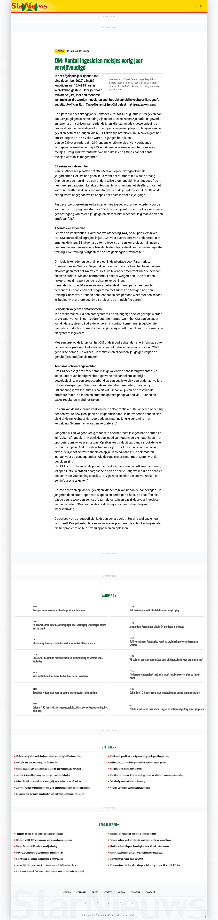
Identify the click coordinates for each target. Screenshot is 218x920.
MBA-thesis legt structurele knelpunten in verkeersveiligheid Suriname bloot (48, 756)
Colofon (135, 892)
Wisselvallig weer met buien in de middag (127, 781)
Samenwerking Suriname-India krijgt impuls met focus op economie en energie (50, 794)
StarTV (108, 892)
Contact (150, 892)
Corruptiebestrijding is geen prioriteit (126, 768)
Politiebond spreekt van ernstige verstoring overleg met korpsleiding (139, 756)
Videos (121, 892)
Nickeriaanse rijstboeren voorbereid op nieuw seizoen (133, 833)
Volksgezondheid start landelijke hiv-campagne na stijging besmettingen (140, 840)
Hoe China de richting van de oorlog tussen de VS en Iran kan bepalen (139, 846)
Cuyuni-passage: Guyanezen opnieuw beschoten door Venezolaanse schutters (48, 768)
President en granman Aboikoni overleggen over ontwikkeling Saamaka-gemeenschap (146, 775)
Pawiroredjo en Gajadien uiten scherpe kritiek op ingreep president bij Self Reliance (146, 865)
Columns (81, 892)
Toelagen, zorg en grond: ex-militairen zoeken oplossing (39, 833)
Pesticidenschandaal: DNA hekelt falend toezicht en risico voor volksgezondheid (50, 871)
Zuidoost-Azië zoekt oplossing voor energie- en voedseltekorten (43, 775)
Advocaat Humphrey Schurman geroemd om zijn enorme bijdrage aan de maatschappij (53, 787)
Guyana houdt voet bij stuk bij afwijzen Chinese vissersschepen (136, 852)
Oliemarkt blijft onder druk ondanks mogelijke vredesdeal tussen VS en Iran (48, 781)
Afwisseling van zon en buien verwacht (126, 859)
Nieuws (67, 892)
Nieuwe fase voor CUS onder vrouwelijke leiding (36, 846)
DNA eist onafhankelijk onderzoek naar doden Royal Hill (39, 852)
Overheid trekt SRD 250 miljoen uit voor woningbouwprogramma (44, 840)
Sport (95, 892)
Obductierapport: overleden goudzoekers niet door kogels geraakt (138, 762)
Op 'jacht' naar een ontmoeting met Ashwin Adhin (37, 762)
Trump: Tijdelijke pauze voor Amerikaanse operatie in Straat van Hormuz (47, 865)
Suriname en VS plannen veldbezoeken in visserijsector (39, 859)
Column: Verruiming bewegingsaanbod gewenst (130, 787)
